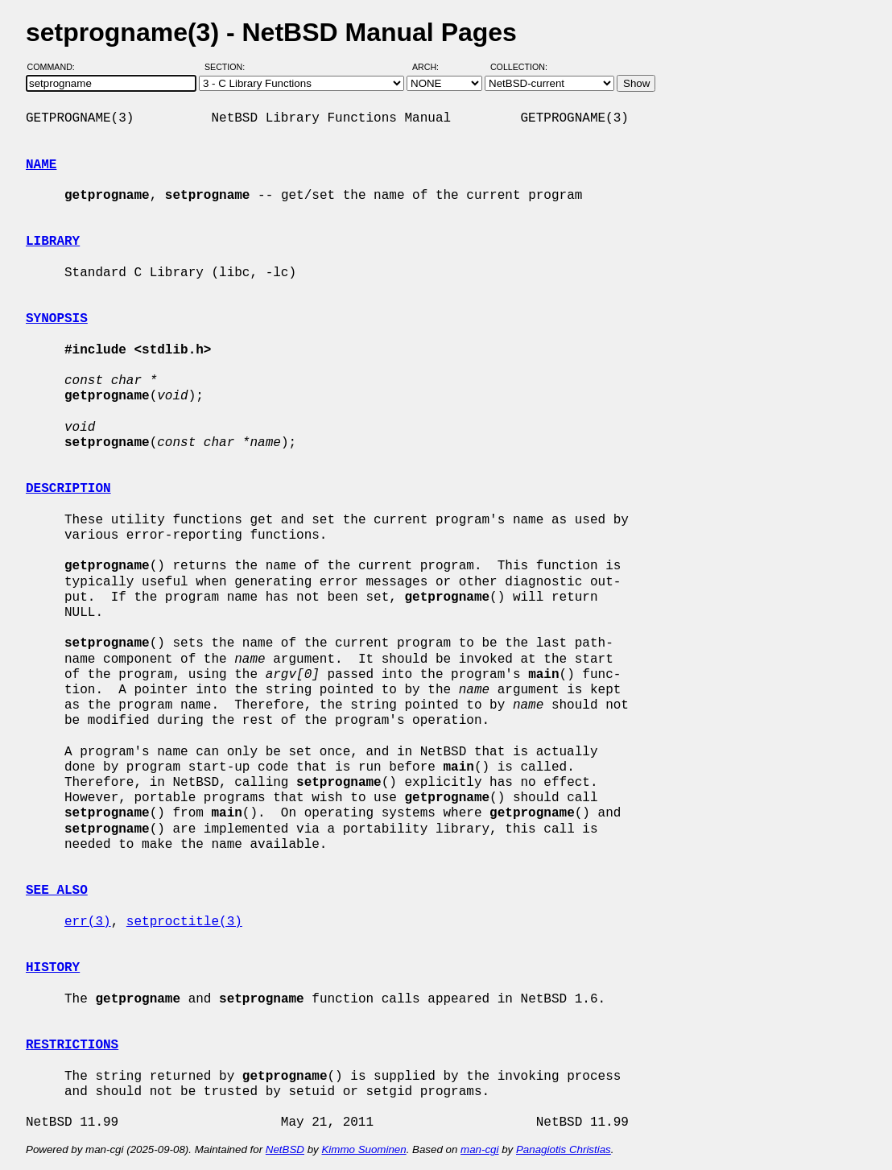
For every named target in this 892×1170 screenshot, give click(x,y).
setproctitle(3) (184, 922)
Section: (228, 67)
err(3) (87, 922)
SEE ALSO (57, 890)
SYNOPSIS (57, 319)
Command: (56, 67)
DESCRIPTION (68, 489)
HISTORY (53, 968)
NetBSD (285, 1149)
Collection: (518, 67)
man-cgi (479, 1149)
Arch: (432, 67)
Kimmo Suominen (363, 1149)
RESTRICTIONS (72, 1045)
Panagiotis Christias (563, 1149)
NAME (41, 165)
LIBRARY (53, 241)
